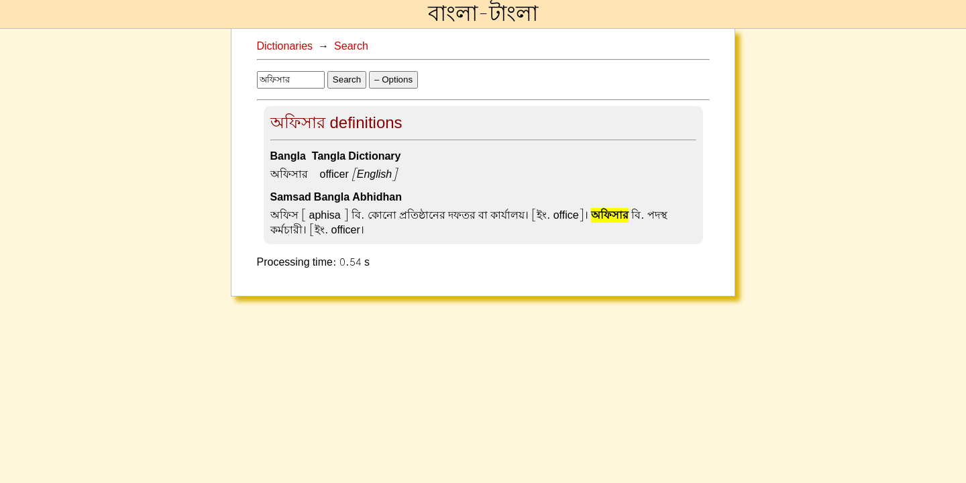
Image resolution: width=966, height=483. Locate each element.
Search (351, 46)
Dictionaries (285, 46)
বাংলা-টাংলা (483, 14)
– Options (393, 79)
